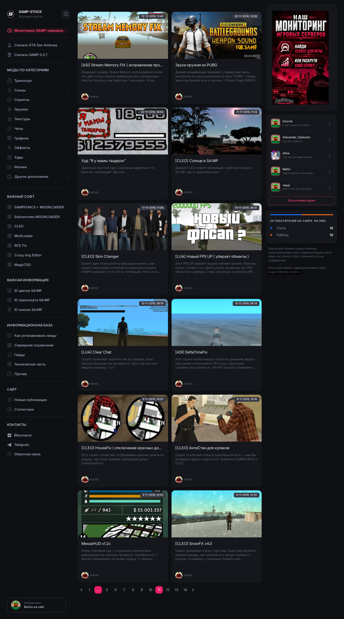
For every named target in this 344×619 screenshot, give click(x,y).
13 (176, 590)
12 (168, 590)
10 (150, 590)
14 (185, 590)
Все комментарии (301, 200)
